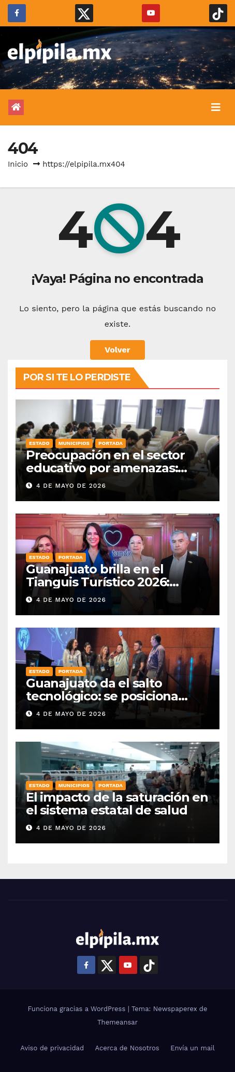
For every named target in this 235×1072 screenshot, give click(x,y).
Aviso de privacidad (52, 1048)
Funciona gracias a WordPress (77, 1009)
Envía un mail (192, 1048)
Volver (117, 350)
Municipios (74, 443)
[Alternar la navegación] (215, 107)
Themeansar (117, 1022)
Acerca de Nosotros (127, 1048)
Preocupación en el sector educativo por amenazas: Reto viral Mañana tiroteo (105, 467)
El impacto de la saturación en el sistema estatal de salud (117, 804)
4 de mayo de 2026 (71, 485)
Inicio (18, 164)
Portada (110, 443)
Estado (39, 443)
